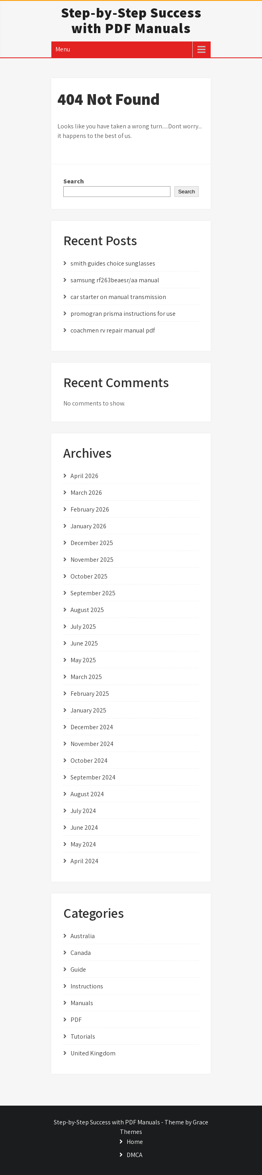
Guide (78, 969)
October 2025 (89, 576)
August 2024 (87, 794)
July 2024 (83, 811)
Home (135, 1142)
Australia (82, 936)
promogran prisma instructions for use (123, 313)
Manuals (81, 1003)
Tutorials (82, 1036)
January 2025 (88, 710)
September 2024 (92, 777)
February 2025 (89, 693)
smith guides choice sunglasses (112, 263)
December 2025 (91, 543)
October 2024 (89, 760)
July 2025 (83, 626)
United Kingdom (92, 1053)
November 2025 (91, 559)
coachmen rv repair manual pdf (112, 330)
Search (73, 181)
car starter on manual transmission (118, 297)
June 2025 (84, 643)
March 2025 (86, 677)
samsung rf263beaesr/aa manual (114, 280)
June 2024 (84, 827)
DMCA (135, 1155)
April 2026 (84, 476)
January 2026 (88, 526)
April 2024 (84, 861)
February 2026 (89, 509)
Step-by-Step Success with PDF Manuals (131, 20)
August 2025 (87, 610)
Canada (80, 953)
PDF (76, 1020)
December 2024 (91, 727)
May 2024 (83, 844)
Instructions (86, 986)
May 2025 (83, 660)
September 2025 (92, 593)
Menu (62, 49)
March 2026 (86, 492)
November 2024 (91, 744)
